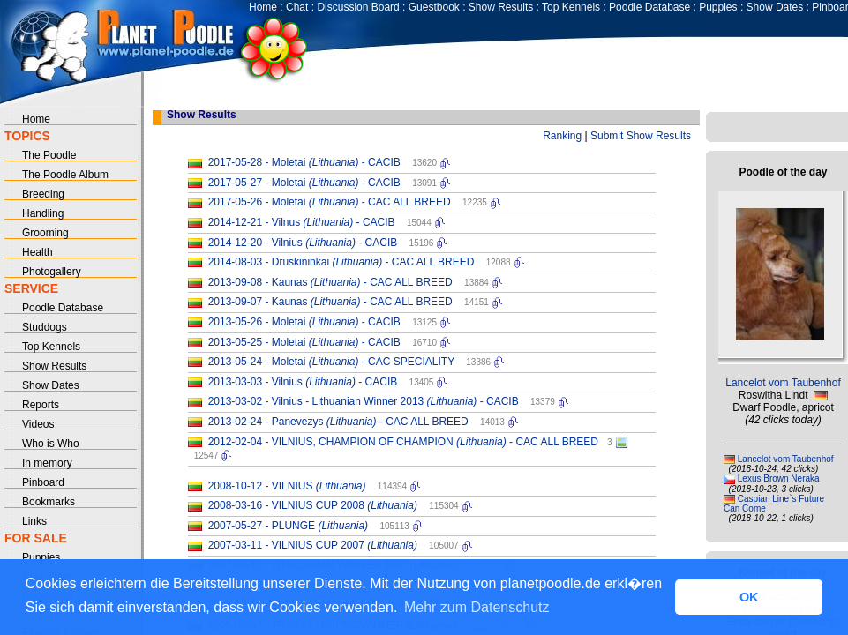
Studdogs (44, 327)
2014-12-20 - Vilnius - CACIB (303, 242)
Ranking (562, 136)
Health (37, 252)
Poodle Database (649, 7)
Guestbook (434, 7)
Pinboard (43, 482)
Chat (297, 7)
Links (34, 521)
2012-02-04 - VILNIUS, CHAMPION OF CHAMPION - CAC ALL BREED (403, 442)
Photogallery (51, 271)
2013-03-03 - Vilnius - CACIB (303, 382)
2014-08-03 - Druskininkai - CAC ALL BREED (341, 262)
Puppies (718, 7)
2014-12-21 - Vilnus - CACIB (301, 222)
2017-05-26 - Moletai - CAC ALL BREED (329, 202)
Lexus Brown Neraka (779, 478)
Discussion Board (358, 7)
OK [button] (749, 597)
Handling (43, 213)
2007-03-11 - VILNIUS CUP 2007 (312, 545)
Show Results (501, 7)
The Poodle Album (65, 174)
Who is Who (50, 443)
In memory (47, 463)
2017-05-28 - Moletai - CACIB (304, 162)
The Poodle (49, 155)
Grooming (45, 233)
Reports (40, 405)
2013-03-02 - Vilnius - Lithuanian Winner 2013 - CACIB (363, 401)
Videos (38, 424)
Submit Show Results (640, 136)
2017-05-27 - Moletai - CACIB (304, 182)
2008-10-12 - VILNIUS (287, 486)
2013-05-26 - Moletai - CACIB (304, 322)
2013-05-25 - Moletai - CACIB (304, 342)
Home (263, 7)
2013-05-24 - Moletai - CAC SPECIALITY (331, 361)
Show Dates (775, 7)
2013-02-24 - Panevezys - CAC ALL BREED (338, 421)
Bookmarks (48, 502)
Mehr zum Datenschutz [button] (477, 607)
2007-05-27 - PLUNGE (288, 525)
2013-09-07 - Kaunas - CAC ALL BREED (330, 301)
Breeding (43, 194)
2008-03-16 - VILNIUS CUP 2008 (312, 505)
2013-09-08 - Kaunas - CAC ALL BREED (330, 282)
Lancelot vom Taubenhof (783, 383)
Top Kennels (571, 7)
